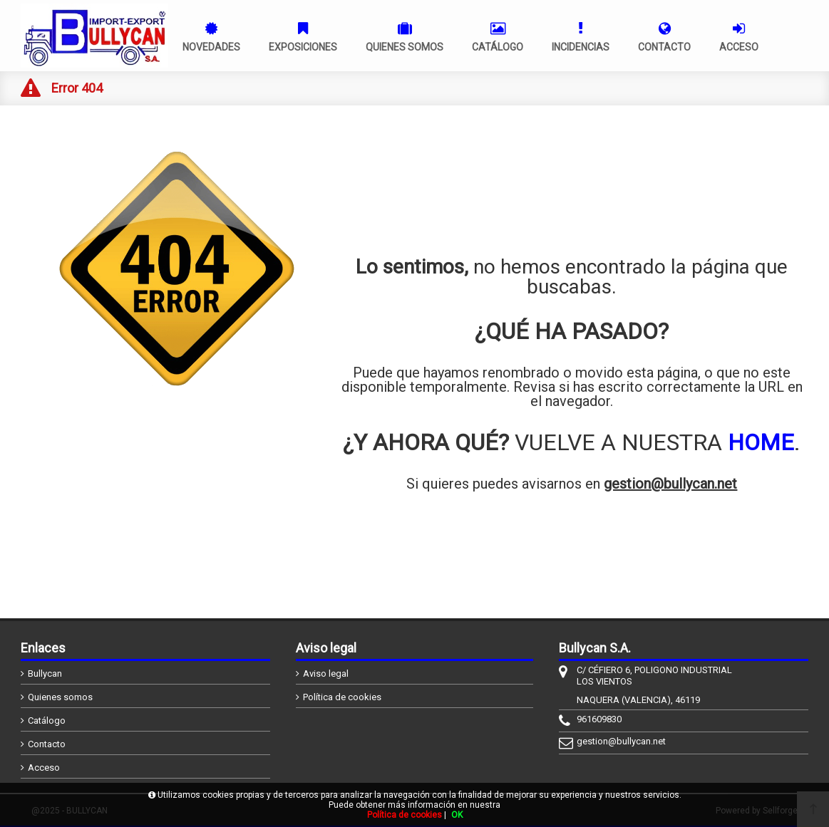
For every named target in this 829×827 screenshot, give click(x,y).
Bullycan (45, 673)
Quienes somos (60, 697)
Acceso (44, 767)
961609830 (599, 719)
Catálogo (47, 720)
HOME (761, 442)
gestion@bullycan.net (670, 483)
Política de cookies (342, 697)
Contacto (47, 744)
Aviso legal (326, 673)
